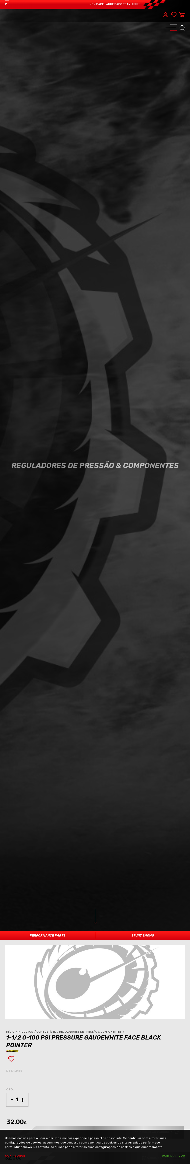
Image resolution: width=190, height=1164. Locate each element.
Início (12, 1031)
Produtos (27, 1031)
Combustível (47, 1031)
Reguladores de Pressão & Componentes (92, 1031)
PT (7, 4)
